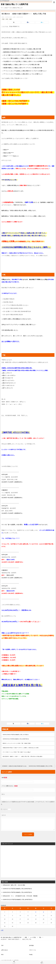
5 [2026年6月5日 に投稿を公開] (35, 912)
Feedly (30, 954)
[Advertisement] (28, 861)
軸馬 (10, 19)
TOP (12, 937)
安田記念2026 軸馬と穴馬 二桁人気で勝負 (14, 885)
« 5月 (2, 930)
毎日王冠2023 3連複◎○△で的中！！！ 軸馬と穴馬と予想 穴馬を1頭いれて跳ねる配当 (22, 756)
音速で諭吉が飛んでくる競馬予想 (14, 4)
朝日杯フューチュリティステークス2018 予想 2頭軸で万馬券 (17, 743)
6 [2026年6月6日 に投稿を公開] (43, 912)
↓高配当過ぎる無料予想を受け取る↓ (22, 685)
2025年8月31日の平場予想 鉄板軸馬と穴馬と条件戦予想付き (16, 739)
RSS (2, 954)
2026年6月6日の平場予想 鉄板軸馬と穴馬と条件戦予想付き (17, 892)
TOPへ (42, 962)
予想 (3, 19)
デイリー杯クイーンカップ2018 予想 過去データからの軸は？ (17, 752)
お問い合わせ (4, 950)
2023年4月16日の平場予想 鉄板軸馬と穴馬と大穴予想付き (41, 766)
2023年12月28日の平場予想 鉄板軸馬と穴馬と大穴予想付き (16, 734)
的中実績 (31, 945)
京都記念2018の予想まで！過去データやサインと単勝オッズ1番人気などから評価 (20, 747)
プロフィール (32, 950)
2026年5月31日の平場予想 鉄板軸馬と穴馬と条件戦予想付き (18, 899)
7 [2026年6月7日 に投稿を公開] (51, 912)
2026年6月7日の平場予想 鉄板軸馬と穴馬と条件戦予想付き (17, 888)
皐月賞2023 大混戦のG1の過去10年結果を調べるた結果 (14, 766)
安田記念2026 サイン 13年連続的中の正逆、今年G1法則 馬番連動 (20, 896)
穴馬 (7, 19)
